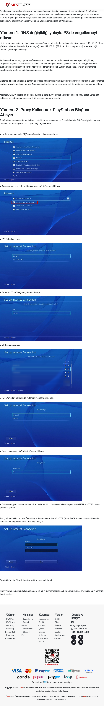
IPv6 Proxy (10, 622)
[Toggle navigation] (96, 5)
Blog (57, 622)
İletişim (58, 625)
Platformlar (27, 629)
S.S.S (57, 619)
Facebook (73, 637)
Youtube (80, 642)
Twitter (73, 642)
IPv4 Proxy (10, 619)
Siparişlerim (28, 619)
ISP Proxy (10, 625)
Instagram (80, 637)
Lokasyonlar (44, 619)
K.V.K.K (41, 642)
